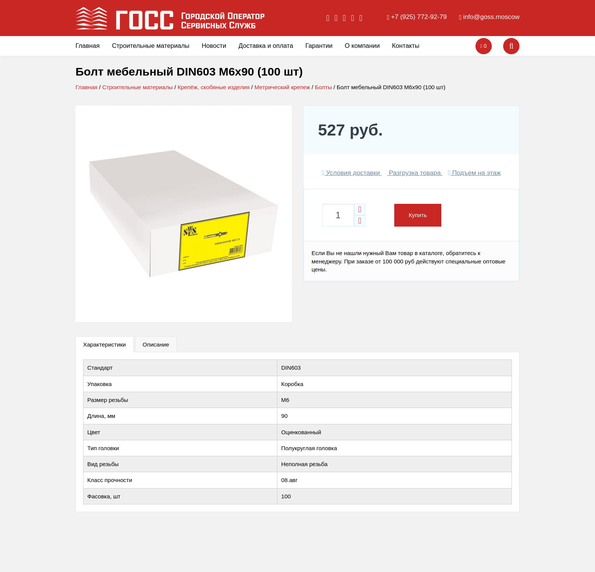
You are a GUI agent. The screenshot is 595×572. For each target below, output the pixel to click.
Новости (213, 45)
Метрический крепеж (282, 87)
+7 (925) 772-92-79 (419, 16)
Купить (418, 215)
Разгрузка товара (414, 172)
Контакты (405, 45)
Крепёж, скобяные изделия (214, 87)
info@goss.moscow (491, 16)
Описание (156, 344)
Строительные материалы (150, 45)
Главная (88, 45)
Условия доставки (352, 172)
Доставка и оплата (265, 45)
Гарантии (319, 45)
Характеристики (104, 344)
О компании (362, 45)
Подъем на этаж (474, 172)
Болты (323, 87)
